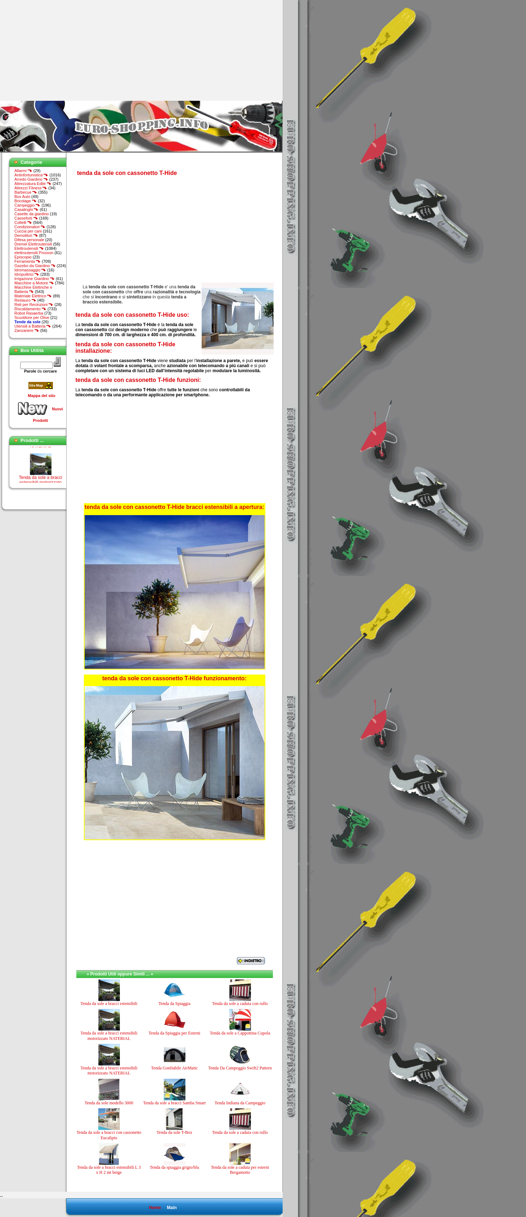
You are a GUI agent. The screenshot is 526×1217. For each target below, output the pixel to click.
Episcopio (23, 257)
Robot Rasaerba (28, 313)
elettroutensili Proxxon (33, 253)
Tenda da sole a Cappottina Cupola (240, 1033)
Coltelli (23, 222)
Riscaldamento (30, 309)
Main (171, 1207)
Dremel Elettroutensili (33, 244)
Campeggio (27, 205)
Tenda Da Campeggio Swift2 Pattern (239, 1067)
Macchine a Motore (34, 283)
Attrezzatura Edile (32, 183)
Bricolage (25, 201)
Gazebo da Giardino (35, 265)
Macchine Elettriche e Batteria (33, 289)
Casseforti (26, 218)
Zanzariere (26, 330)
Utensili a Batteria (32, 326)
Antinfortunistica (31, 175)
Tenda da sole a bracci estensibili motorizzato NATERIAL (108, 1036)
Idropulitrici (26, 274)
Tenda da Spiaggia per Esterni (175, 1033)
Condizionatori (29, 227)
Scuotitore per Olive (31, 317)
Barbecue (25, 192)
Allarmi (23, 170)
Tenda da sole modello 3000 (109, 1102)
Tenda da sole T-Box (174, 1132)
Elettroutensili (29, 248)
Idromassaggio (30, 270)
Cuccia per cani (28, 231)
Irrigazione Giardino (34, 278)
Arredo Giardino (31, 179)
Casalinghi (26, 209)
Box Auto (22, 196)
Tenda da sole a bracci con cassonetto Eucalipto (109, 1135)
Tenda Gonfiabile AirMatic (174, 1067)
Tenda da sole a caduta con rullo (240, 1003)
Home (155, 1207)
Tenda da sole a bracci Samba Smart (174, 1102)
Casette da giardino (31, 214)
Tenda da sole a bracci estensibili (108, 1003)
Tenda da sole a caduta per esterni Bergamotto (240, 1170)
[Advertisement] (60, 50)
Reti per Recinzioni (33, 304)
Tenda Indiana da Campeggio (240, 1102)
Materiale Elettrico (33, 296)
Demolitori (26, 235)
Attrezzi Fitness (30, 188)
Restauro (25, 300)
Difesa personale (29, 240)
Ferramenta (27, 261)
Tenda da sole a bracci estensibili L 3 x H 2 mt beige (109, 1170)
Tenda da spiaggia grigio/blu (174, 1167)
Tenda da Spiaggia (174, 1003)
